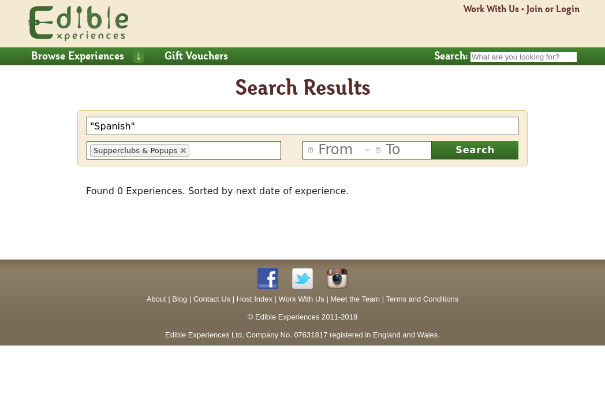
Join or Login (553, 9)
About (156, 299)
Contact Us (211, 299)
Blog (179, 299)
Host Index (254, 299)
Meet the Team (355, 299)
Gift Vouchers (196, 56)
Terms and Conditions (422, 299)
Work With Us (491, 9)
